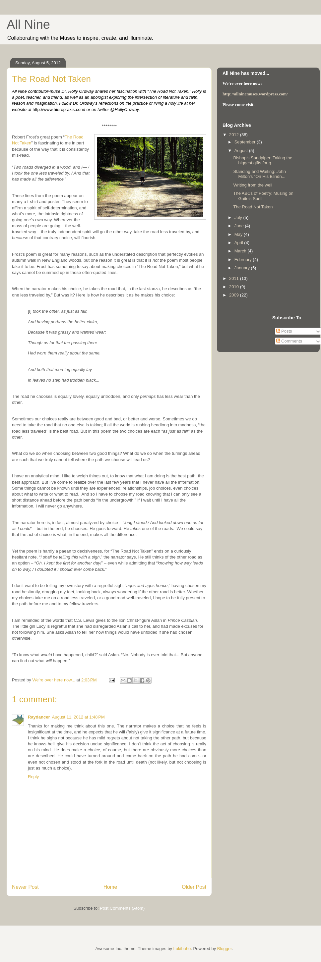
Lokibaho (182, 948)
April (239, 242)
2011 (234, 278)
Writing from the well (252, 185)
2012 (234, 134)
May (239, 234)
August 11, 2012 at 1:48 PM (78, 717)
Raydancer (39, 717)
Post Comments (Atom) (122, 908)
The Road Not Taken (253, 206)
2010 (234, 286)
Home (110, 887)
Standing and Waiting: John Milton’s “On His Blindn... (259, 174)
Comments (289, 341)
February (243, 259)
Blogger (224, 948)
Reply (33, 776)
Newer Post (25, 887)
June (239, 225)
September (245, 141)
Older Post (194, 887)
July (238, 217)
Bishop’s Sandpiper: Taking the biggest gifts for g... (262, 160)
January (242, 267)
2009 (234, 295)
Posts (284, 331)
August (241, 150)
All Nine (28, 24)
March (241, 250)
